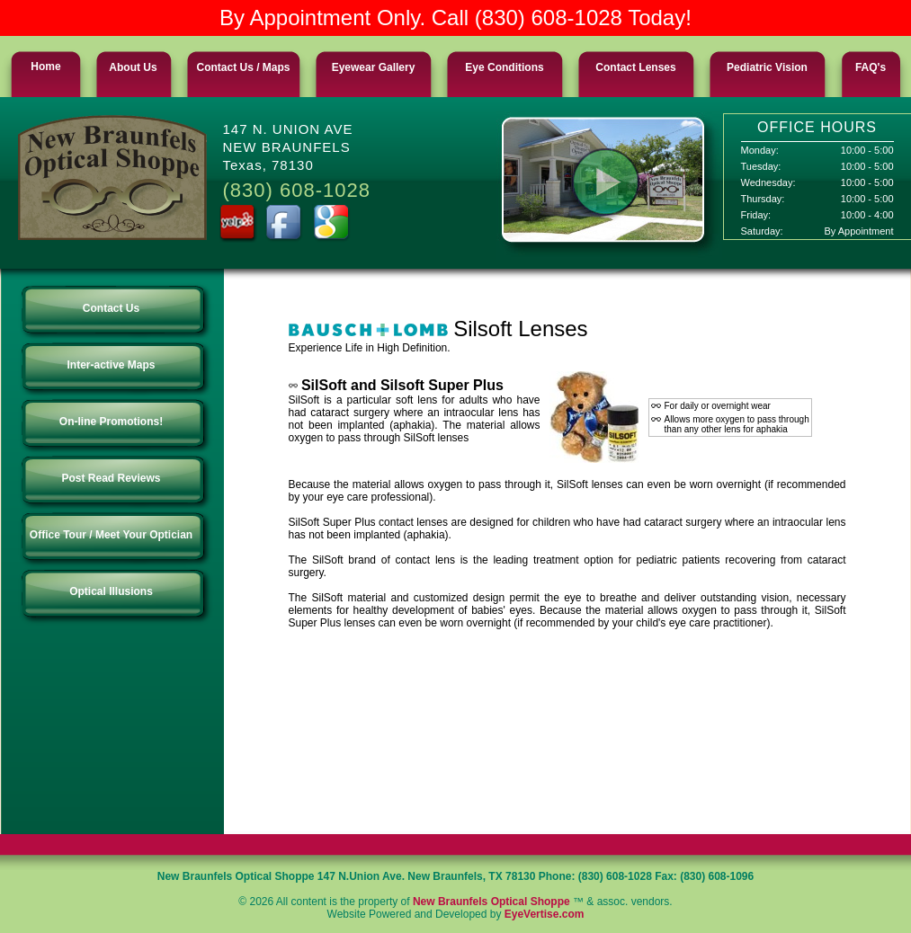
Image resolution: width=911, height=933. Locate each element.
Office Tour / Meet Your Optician (115, 535)
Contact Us (115, 308)
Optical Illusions (115, 591)
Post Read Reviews (115, 478)
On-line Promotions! (115, 421)
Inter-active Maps (115, 365)
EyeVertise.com (545, 914)
